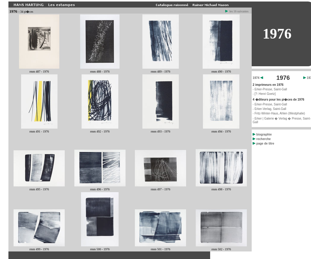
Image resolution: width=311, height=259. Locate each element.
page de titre (263, 143)
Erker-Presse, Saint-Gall (270, 104)
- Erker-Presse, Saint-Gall (270, 89)
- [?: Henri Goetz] (264, 93)
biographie (262, 134)
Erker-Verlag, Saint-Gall (270, 109)
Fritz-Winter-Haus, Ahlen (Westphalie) (279, 113)
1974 (258, 78)
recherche (262, 139)
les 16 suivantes (237, 11)
